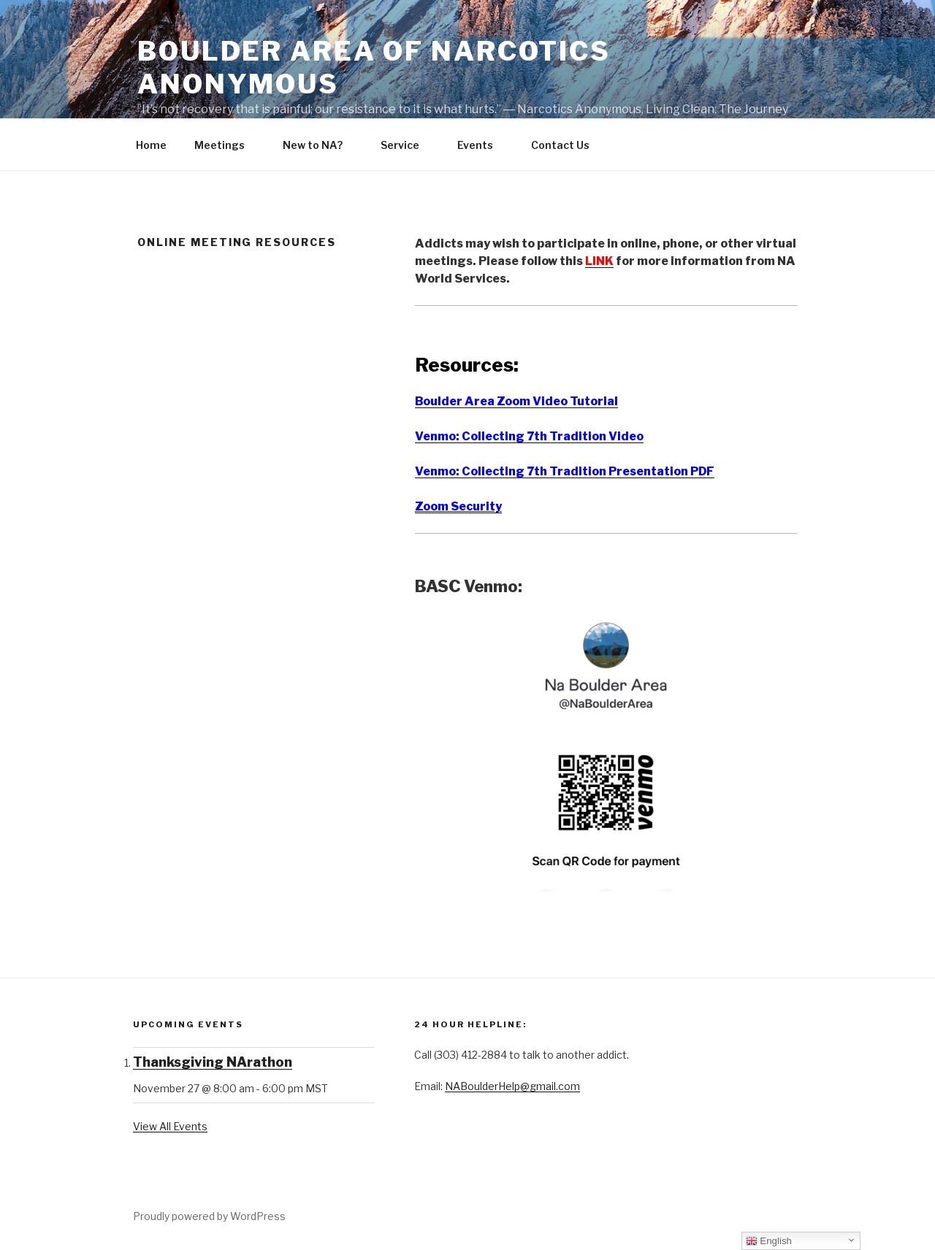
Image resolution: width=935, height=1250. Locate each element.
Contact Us (567, 145)
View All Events (170, 1126)
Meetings (226, 145)
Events (482, 145)
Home (151, 145)
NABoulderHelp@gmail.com (512, 1086)
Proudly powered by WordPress (209, 1216)
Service (407, 145)
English (769, 1241)
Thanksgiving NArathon (212, 1062)
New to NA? (319, 145)
